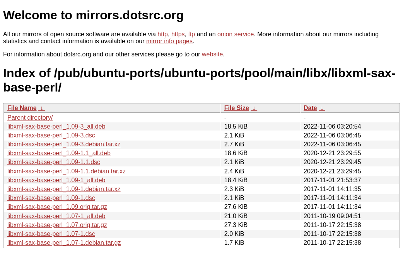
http (162, 34)
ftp (191, 34)
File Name (22, 108)
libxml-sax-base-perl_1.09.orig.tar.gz (57, 206)
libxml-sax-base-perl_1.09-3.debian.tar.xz (64, 144)
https (178, 34)
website (212, 54)
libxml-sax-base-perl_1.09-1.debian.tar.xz (64, 189)
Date (310, 108)
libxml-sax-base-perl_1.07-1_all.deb (56, 216)
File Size (236, 108)
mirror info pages (169, 41)
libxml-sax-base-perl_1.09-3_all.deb (56, 126)
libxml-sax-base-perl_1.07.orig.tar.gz (57, 225)
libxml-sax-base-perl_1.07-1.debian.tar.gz (64, 242)
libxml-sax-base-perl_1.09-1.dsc (51, 198)
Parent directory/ (30, 117)
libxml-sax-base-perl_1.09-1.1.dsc (53, 162)
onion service (235, 34)
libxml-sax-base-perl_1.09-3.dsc (51, 135)
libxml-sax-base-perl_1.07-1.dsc (51, 234)
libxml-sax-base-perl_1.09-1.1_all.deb (59, 153)
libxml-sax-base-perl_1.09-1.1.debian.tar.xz (66, 171)
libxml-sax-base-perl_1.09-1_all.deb (56, 180)
